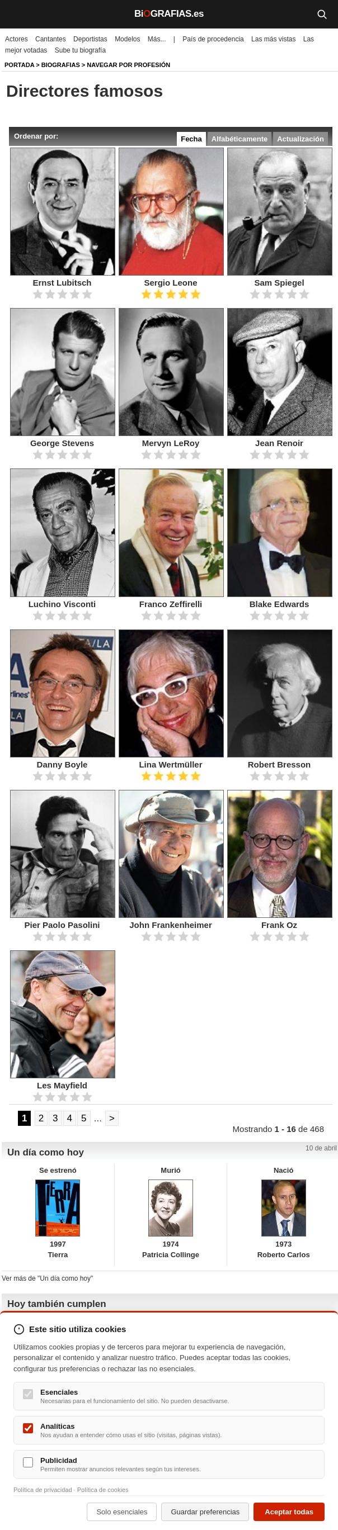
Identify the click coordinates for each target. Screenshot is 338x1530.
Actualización (300, 139)
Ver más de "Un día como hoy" (47, 1278)
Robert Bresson (279, 764)
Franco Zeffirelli (171, 604)
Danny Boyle (62, 764)
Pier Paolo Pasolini (62, 925)
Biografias (60, 64)
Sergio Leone (170, 282)
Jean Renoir (279, 443)
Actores (16, 39)
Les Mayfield (62, 1085)
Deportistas (90, 39)
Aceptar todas (289, 1512)
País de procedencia (212, 39)
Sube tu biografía (80, 50)
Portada (19, 64)
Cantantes (50, 39)
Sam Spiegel (279, 282)
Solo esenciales (121, 1512)
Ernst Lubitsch (61, 282)
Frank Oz (279, 925)
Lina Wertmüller (170, 764)
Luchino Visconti (62, 604)
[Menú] (17, 14)
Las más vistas (273, 39)
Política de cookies (103, 1489)
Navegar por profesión (128, 64)
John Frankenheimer (170, 925)
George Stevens (62, 443)
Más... (157, 39)
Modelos (127, 39)
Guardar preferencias (205, 1512)
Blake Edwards (279, 604)
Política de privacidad (42, 1489)
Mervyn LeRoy (171, 443)
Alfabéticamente (239, 139)
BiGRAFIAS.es (169, 13)
